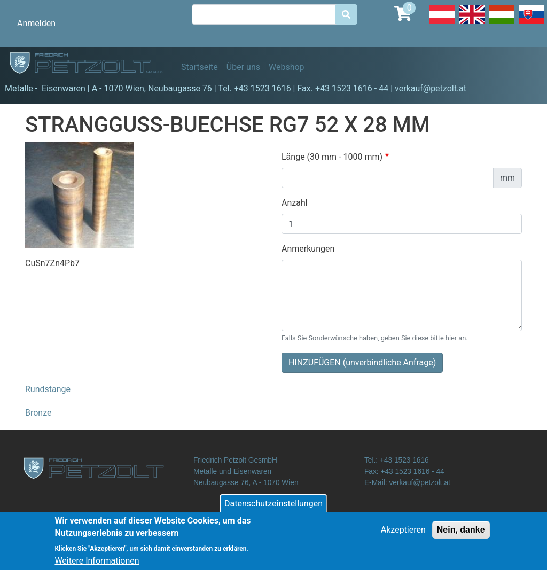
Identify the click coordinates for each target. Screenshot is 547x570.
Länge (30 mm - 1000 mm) (332, 157)
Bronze (38, 413)
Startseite (199, 67)
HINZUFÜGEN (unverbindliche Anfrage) (362, 362)
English (472, 23)
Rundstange (48, 389)
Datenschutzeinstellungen (273, 508)
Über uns (243, 67)
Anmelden (36, 23)
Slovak (531, 23)
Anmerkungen (308, 249)
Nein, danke (461, 534)
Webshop (286, 67)
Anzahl (295, 203)
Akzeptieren (403, 534)
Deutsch (442, 23)
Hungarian (501, 23)
